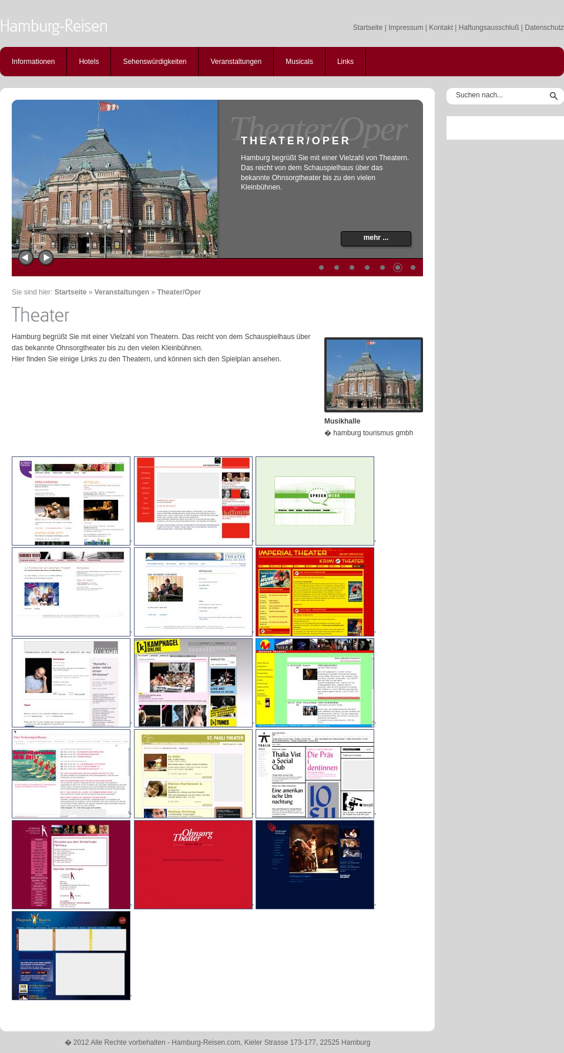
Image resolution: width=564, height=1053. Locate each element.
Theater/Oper (179, 292)
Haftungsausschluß (489, 27)
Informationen (33, 61)
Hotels (89, 61)
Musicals (299, 61)
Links (345, 61)
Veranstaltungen (235, 61)
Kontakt (441, 27)
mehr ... (376, 237)
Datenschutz (544, 27)
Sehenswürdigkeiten (154, 61)
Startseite (368, 27)
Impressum (405, 27)
